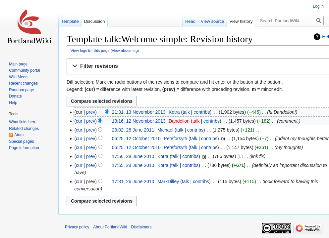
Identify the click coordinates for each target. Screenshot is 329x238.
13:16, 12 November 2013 (139, 121)
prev (90, 112)
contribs (201, 112)
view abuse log (125, 50)
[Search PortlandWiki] (291, 20)
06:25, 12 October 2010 (136, 138)
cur (79, 121)
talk (186, 112)
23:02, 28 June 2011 (133, 130)
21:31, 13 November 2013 (139, 112)
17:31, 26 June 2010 (133, 181)
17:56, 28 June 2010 (133, 156)
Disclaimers (141, 227)
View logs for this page (90, 50)
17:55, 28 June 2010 (133, 165)
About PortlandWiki (110, 227)
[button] (199, 66)
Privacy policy (77, 227)
